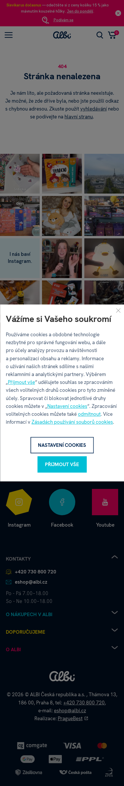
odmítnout (89, 414)
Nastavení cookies (67, 406)
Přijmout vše (21, 382)
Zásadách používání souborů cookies (72, 422)
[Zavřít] (118, 310)
